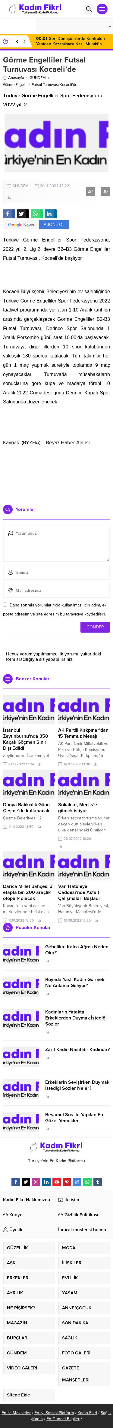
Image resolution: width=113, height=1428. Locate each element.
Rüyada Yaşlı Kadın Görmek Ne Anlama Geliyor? (74, 983)
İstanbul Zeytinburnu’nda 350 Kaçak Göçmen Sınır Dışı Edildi (25, 739)
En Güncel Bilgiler (63, 1418)
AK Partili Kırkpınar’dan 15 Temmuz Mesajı (83, 733)
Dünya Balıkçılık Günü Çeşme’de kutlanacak (26, 808)
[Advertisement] (56, 473)
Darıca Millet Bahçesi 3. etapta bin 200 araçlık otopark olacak (28, 892)
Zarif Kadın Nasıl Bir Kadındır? (77, 1050)
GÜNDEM (38, 77)
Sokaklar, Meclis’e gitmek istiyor (77, 808)
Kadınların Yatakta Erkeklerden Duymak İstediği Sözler (76, 1018)
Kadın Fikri (87, 1412)
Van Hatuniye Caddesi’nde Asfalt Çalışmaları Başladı (79, 892)
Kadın (37, 1418)
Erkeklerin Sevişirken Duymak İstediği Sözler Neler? (77, 1085)
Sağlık (106, 1412)
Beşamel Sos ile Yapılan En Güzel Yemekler (74, 1118)
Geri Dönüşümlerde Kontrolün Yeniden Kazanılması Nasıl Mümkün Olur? (70, 44)
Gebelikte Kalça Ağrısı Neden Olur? (76, 950)
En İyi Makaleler (16, 1412)
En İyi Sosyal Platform (54, 1412)
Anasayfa (13, 77)
